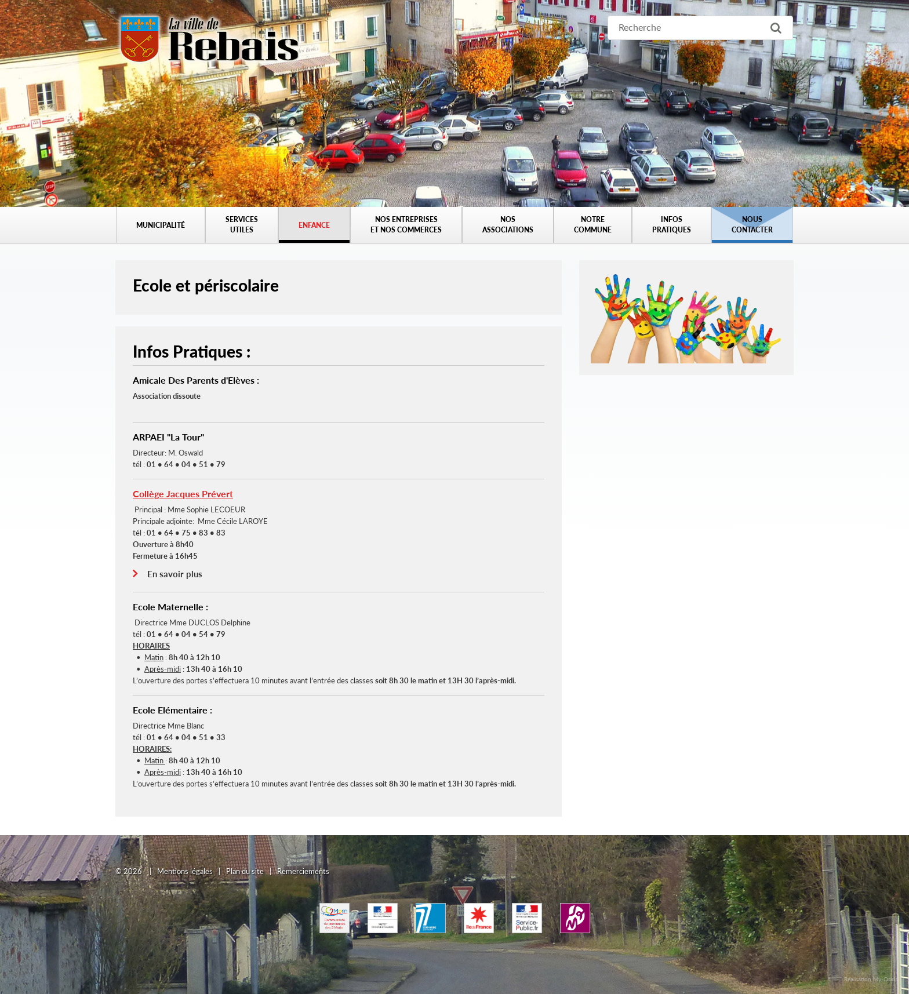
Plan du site (245, 871)
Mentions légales (185, 871)
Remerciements (303, 871)
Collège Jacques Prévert (183, 493)
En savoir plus (174, 574)
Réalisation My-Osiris (870, 978)
